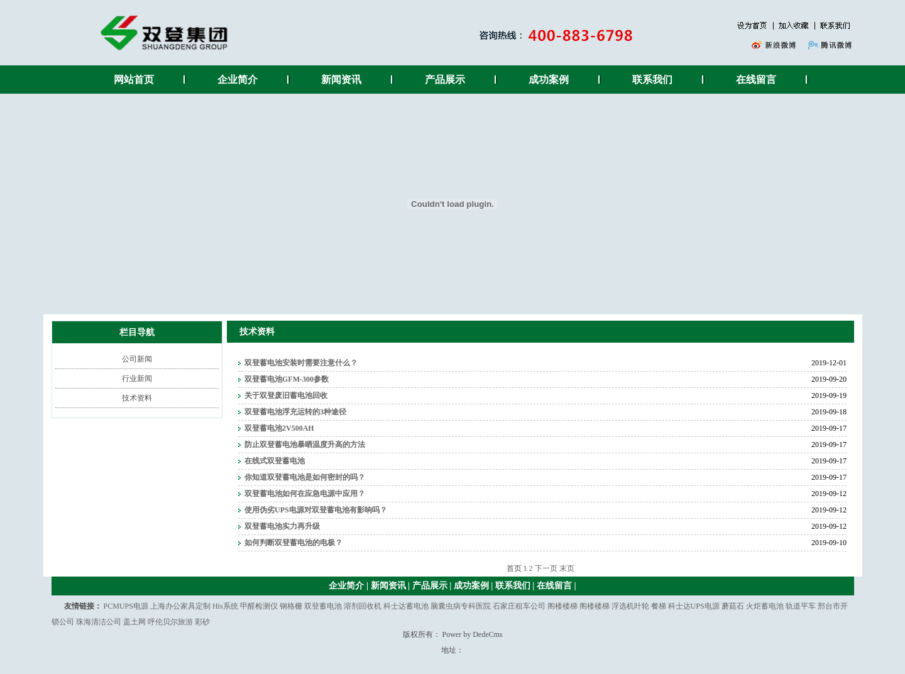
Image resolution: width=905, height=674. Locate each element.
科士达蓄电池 (406, 606)
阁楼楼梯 (562, 606)
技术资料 (137, 398)
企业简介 (237, 79)
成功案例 (549, 79)
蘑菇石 (732, 606)
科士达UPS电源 (694, 606)
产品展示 (445, 79)
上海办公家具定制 (180, 606)
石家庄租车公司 (519, 606)
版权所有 (418, 634)
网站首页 (134, 79)
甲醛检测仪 (259, 606)
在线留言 (756, 79)
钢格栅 (291, 606)
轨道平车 (801, 606)
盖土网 (134, 621)
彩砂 (202, 621)
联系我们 (652, 79)
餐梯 (658, 606)
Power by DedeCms (472, 634)
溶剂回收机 (362, 606)
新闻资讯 (341, 79)
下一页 (546, 568)
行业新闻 (137, 378)
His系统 (225, 606)
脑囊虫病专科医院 (461, 606)
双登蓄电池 (323, 606)
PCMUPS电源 (126, 606)
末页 (566, 568)
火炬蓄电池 (765, 606)
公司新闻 (137, 359)
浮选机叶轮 (630, 606)
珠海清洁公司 (98, 621)
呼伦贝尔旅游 (170, 621)
